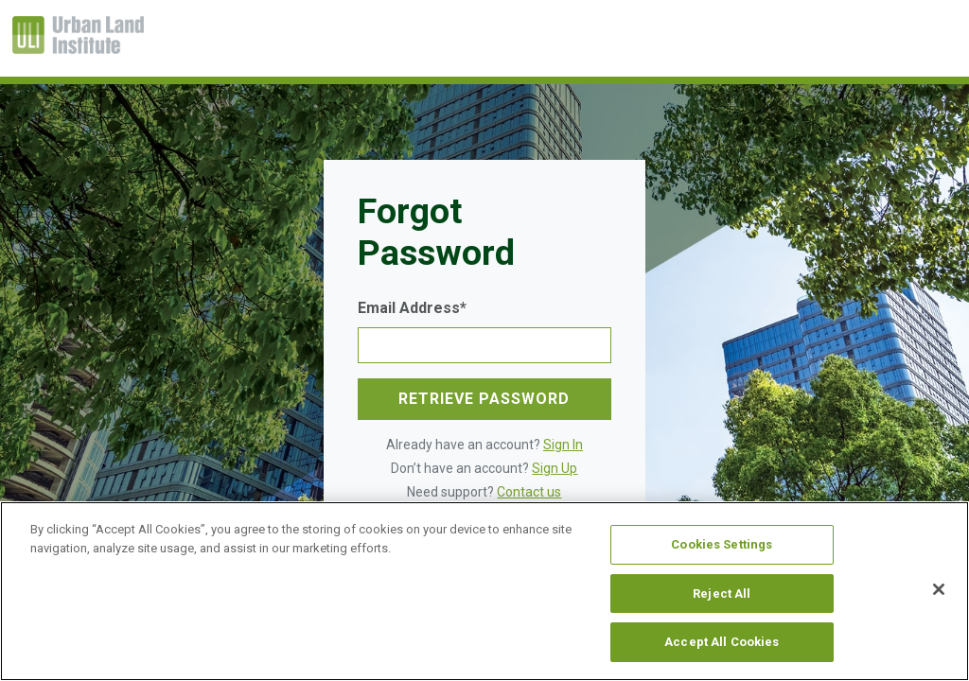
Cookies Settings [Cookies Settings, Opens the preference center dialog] (721, 544)
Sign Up (554, 468)
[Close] (939, 589)
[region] (484, 591)
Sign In (563, 444)
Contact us (529, 491)
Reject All (721, 593)
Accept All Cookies (721, 642)
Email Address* (412, 308)
